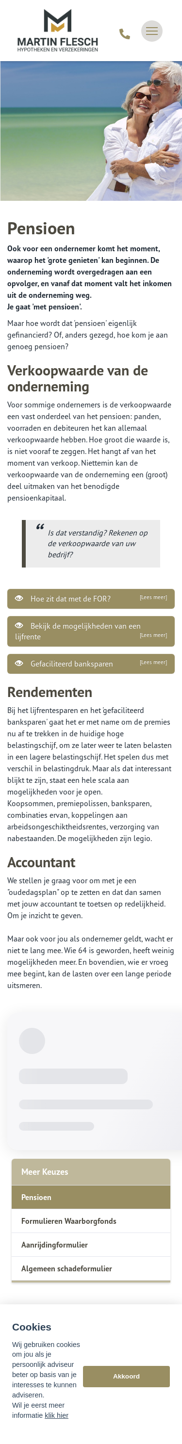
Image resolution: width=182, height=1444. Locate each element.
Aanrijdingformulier (54, 1244)
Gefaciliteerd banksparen (91, 663)
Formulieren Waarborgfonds (68, 1221)
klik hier (56, 1415)
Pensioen (36, 1197)
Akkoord (126, 1376)
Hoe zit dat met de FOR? (91, 598)
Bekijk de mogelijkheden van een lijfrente (91, 631)
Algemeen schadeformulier (66, 1268)
